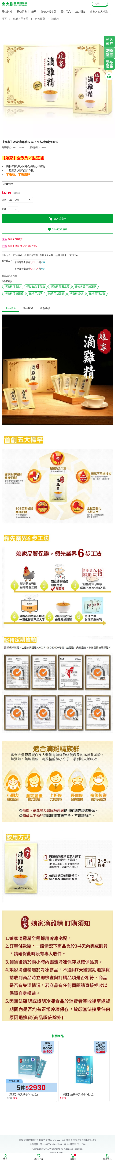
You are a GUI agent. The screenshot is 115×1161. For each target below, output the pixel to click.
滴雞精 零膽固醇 (14, 293)
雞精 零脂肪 (35, 293)
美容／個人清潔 (99, 11)
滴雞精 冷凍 (76, 293)
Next (112, 1073)
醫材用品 (66, 11)
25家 (43, 262)
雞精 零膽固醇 (56, 293)
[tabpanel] (57, 80)
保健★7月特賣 (12, 239)
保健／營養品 (48, 11)
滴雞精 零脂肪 (13, 286)
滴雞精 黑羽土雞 (60, 286)
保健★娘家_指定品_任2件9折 (19, 246)
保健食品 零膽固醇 (85, 286)
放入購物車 (57, 219)
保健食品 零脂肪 (35, 286)
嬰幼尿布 (22, 11)
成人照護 (80, 11)
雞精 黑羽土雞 (97, 293)
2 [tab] (55, 136)
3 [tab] (60, 136)
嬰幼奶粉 (7, 11)
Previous (2, 1073)
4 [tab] (64, 136)
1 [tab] (50, 136)
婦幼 (33, 11)
